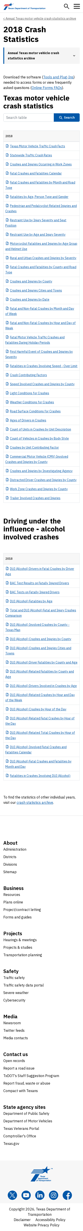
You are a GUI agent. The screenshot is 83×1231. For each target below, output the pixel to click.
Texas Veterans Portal (21, 1128)
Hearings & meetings (20, 940)
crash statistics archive (35, 802)
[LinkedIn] (39, 1195)
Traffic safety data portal (23, 985)
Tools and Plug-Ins (58, 77)
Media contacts (15, 1038)
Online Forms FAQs (47, 87)
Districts (9, 857)
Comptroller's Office (19, 1136)
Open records (14, 1060)
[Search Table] (28, 117)
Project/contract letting (22, 909)
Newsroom (12, 1023)
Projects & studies (17, 947)
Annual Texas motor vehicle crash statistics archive (41, 19)
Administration (14, 849)
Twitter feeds (14, 1030)
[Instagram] (53, 1195)
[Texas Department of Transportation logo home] (24, 6)
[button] (66, 6)
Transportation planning (22, 955)
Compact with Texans (20, 1091)
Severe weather (16, 992)
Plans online (13, 902)
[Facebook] (67, 1195)
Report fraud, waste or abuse (26, 1083)
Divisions (10, 864)
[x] (12, 1195)
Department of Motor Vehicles (27, 1121)
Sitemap (10, 872)
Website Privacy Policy (42, 1225)
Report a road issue (19, 1068)
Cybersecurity (14, 1000)
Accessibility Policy (50, 1220)
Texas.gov (11, 1143)
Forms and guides (17, 917)
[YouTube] (26, 1195)
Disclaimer (22, 1220)
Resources (11, 894)
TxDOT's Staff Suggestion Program (31, 1076)
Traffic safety (14, 977)
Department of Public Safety (26, 1113)
